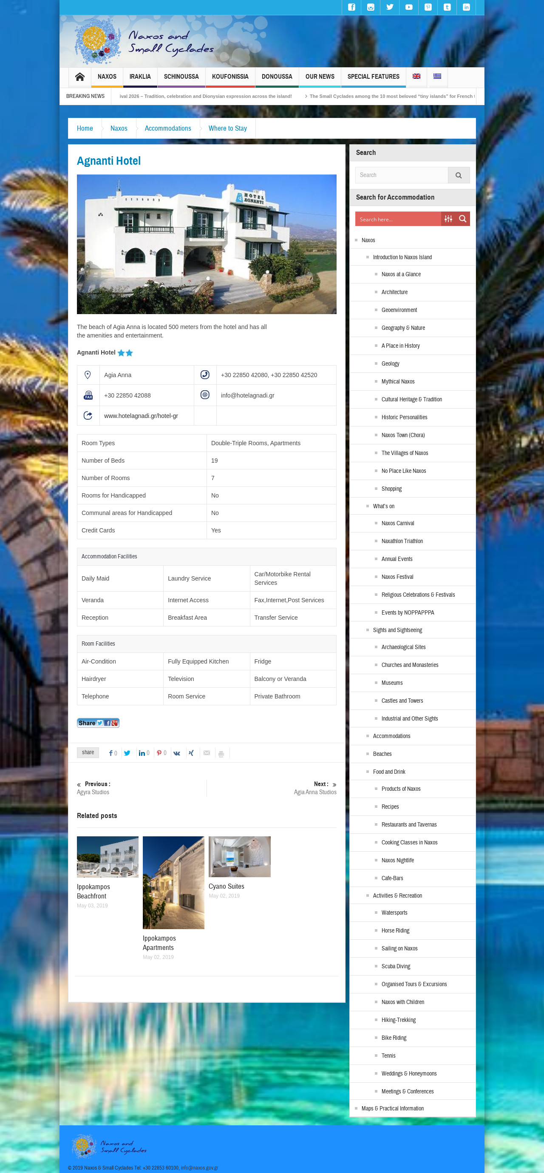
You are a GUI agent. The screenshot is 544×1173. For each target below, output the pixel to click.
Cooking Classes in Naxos (410, 843)
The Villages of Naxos (405, 453)
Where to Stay (228, 128)
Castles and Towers (402, 701)
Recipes (390, 807)
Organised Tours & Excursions (414, 984)
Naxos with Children (403, 1002)
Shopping (392, 489)
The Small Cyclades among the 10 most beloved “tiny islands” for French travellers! (414, 96)
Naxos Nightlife (398, 860)
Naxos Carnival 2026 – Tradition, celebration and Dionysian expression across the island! (204, 96)
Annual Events (397, 559)
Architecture (395, 292)
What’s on (383, 506)
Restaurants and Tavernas (409, 825)
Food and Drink (389, 772)
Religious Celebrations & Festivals (418, 595)
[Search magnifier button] (463, 219)
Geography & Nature (403, 328)
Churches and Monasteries (410, 665)
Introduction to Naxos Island (402, 257)
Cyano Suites (226, 886)
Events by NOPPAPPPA (408, 613)
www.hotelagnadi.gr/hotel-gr (141, 415)
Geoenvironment (399, 310)
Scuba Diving (396, 966)
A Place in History (401, 346)
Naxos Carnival (398, 523)
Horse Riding (395, 931)
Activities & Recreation (397, 896)
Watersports (395, 913)
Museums (392, 683)
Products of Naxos (401, 789)
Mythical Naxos (398, 382)
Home (85, 128)
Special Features (373, 80)
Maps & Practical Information (393, 1109)
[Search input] (398, 218)
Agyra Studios (142, 788)
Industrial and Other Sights (410, 719)
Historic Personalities (405, 417)
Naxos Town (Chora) (403, 435)
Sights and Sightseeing (397, 630)
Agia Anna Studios (272, 788)
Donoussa (277, 80)
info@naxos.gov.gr (199, 1167)
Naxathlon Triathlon (402, 541)
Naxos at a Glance (401, 274)
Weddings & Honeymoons (409, 1074)
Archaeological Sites (404, 647)
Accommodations (168, 128)
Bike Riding (394, 1038)
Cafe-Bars (392, 878)
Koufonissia (230, 80)
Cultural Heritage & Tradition (412, 399)
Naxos (107, 80)
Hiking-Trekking (399, 1020)
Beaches (382, 754)
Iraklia (140, 80)
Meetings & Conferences (408, 1092)
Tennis (389, 1056)
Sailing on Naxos (400, 949)
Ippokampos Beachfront (93, 891)
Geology (391, 364)
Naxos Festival (398, 577)
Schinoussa (181, 80)
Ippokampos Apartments (159, 943)
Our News (320, 80)
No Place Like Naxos (404, 471)
